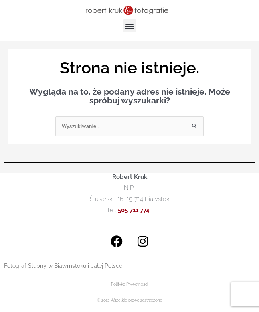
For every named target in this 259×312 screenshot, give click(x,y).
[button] (129, 25)
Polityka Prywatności (129, 284)
